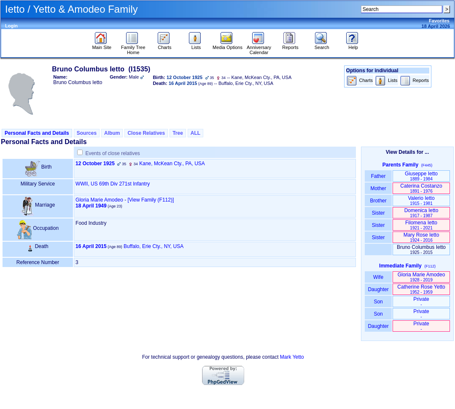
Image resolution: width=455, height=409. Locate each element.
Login (11, 25)
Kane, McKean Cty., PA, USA (172, 163)
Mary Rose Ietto (421, 237)
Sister (378, 213)
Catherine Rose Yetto (421, 289)
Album (112, 133)
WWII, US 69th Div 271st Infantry (112, 184)
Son (378, 302)
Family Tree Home (133, 48)
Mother (378, 188)
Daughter (378, 289)
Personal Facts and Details (37, 133)
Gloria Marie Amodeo (99, 200)
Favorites (439, 20)
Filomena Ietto (421, 225)
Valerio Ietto (421, 200)
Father (378, 176)
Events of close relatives (112, 153)
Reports (290, 45)
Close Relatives (146, 133)
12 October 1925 (95, 163)
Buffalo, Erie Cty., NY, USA (153, 246)
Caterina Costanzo (421, 188)
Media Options (227, 45)
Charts (164, 45)
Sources (87, 133)
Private (421, 301)
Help (353, 45)
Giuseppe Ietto (421, 176)
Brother (378, 201)
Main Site (101, 45)
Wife (378, 277)
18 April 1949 (91, 206)
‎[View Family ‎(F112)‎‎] (150, 200)
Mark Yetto (292, 357)
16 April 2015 (91, 246)
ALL (195, 133)
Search (322, 45)
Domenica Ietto (421, 212)
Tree (177, 133)
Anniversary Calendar (259, 48)
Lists (196, 45)
